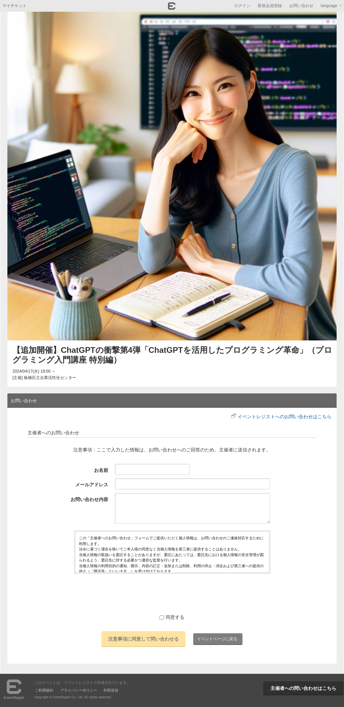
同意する (172, 617)
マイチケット (14, 5)
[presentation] (172, 594)
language (329, 5)
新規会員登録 (270, 5)
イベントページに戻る (217, 639)
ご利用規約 (44, 690)
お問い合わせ (301, 5)
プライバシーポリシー (78, 690)
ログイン (242, 5)
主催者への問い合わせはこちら (303, 688)
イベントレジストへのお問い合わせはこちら (285, 416)
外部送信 (110, 690)
